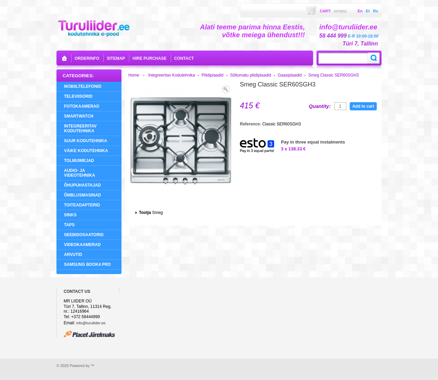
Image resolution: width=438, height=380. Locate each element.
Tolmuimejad (79, 160)
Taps (69, 224)
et (368, 11)
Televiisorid (78, 96)
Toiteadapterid (82, 205)
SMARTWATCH (78, 116)
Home (133, 75)
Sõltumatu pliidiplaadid (250, 75)
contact (184, 58)
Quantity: (320, 106)
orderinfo (87, 58)
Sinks (70, 215)
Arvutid (73, 254)
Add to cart (363, 106)
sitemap (116, 58)
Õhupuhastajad (82, 185)
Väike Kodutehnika (86, 150)
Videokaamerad (82, 244)
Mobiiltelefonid (82, 86)
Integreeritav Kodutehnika (80, 128)
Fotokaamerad (81, 106)
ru (375, 11)
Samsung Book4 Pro (87, 264)
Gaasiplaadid (290, 75)
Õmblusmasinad (82, 195)
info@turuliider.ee (91, 323)
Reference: (251, 124)
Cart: (333, 11)
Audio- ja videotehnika (79, 173)
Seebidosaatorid (84, 234)
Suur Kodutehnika (85, 140)
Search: (373, 58)
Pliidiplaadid (212, 75)
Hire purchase (149, 58)
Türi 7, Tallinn (360, 43)
